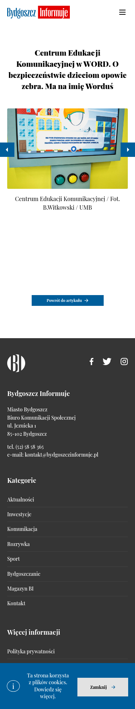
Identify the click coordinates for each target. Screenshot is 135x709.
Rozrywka (18, 544)
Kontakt (16, 603)
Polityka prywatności (31, 651)
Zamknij (98, 687)
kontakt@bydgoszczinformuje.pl (61, 454)
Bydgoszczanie (23, 573)
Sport (13, 558)
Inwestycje (19, 514)
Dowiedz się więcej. (48, 693)
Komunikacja (22, 529)
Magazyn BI (20, 588)
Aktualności (20, 499)
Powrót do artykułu (64, 300)
